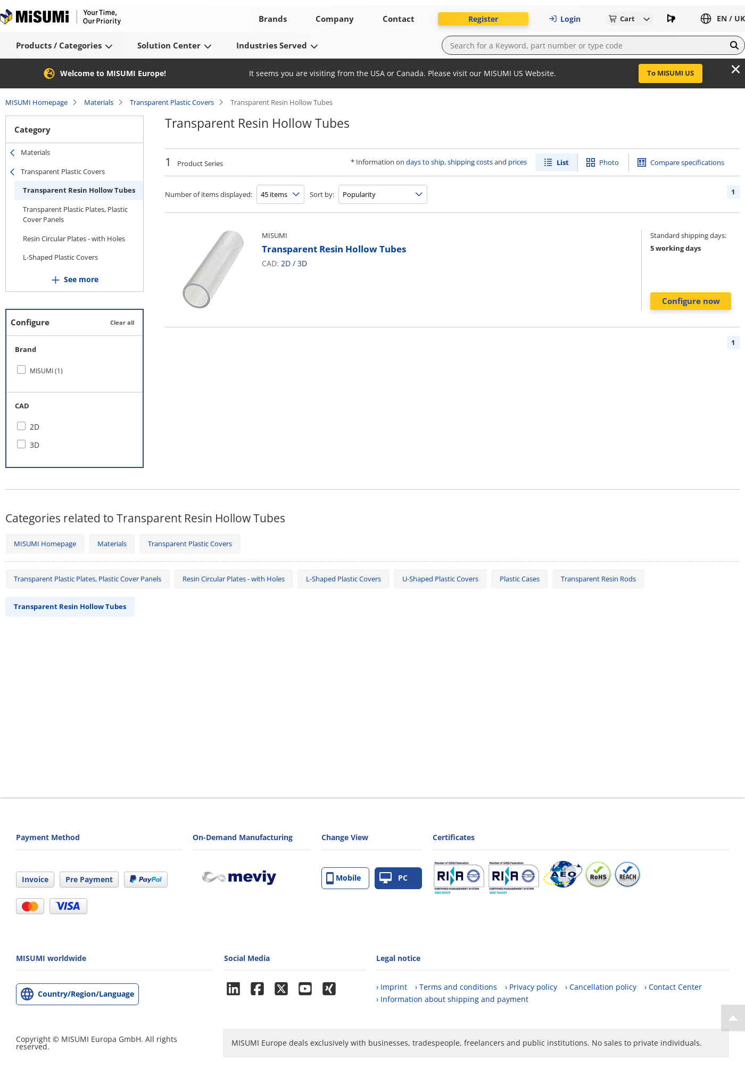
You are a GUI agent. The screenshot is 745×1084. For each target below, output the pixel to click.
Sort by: (322, 194)
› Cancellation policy (600, 987)
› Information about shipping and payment (452, 999)
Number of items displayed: (208, 194)
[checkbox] (74, 371)
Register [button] (483, 19)
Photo (609, 162)
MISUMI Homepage (36, 102)
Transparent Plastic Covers (172, 102)
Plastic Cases (520, 579)
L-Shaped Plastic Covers (60, 257)
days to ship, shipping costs (449, 162)
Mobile (343, 878)
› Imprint (391, 987)
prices (517, 162)
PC (393, 878)
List (563, 162)
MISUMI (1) (46, 370)
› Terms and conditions (456, 987)
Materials (98, 102)
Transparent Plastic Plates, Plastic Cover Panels (75, 214)
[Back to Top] (733, 1018)
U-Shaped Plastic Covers (440, 579)
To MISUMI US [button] (670, 73)
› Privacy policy (531, 987)
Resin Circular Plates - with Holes (74, 238)
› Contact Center (673, 987)
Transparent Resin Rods (598, 579)
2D (286, 263)
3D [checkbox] (34, 445)
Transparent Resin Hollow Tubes (79, 190)
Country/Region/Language (86, 994)
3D (302, 263)
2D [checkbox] (34, 427)
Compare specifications (687, 162)
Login (564, 19)
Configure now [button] (691, 300)
